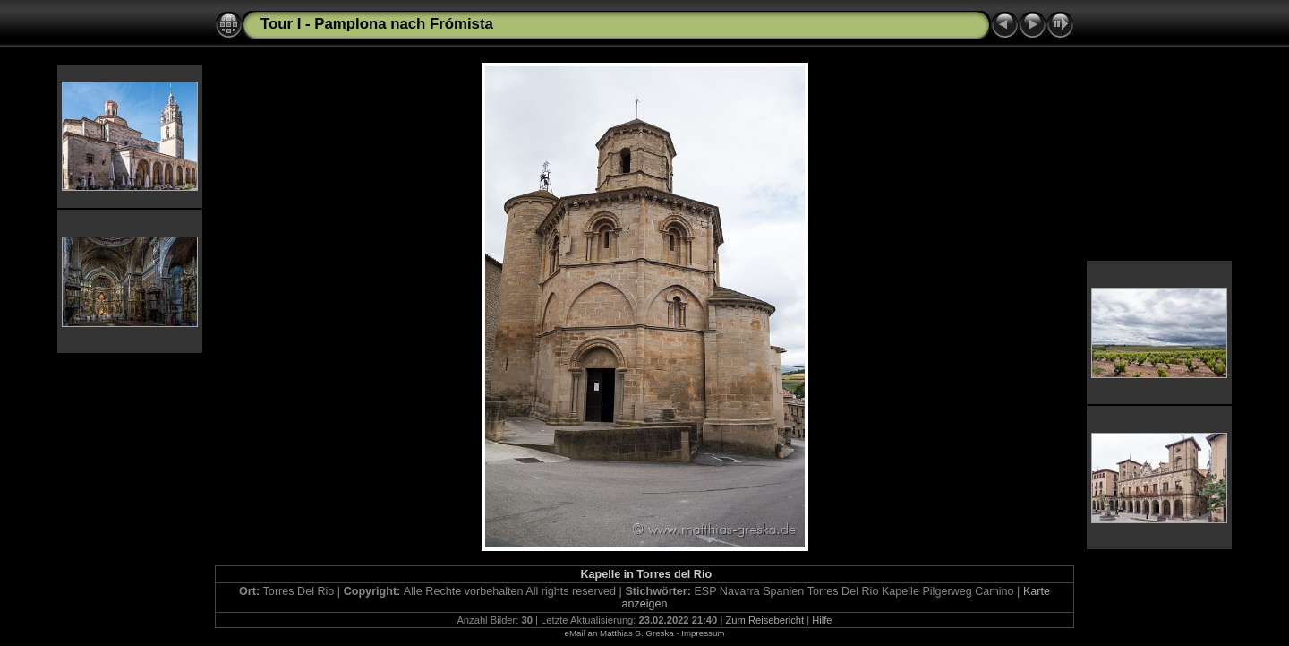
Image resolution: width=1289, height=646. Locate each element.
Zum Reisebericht (764, 620)
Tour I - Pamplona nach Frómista (376, 23)
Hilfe (822, 620)
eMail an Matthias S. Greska (619, 633)
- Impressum (700, 633)
